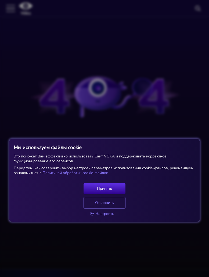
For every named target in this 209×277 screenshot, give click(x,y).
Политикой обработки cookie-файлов (74, 172)
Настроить (102, 213)
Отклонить (104, 202)
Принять (104, 188)
